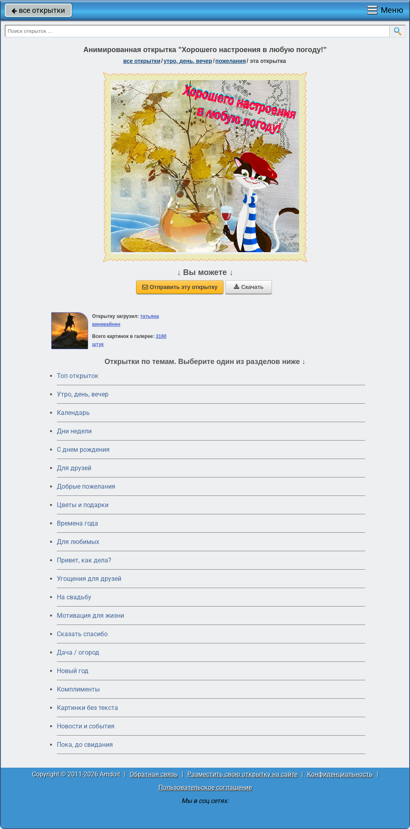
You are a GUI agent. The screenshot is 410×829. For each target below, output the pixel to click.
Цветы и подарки (83, 505)
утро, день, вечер (187, 61)
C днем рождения (83, 449)
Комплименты (78, 689)
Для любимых (78, 542)
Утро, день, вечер (83, 394)
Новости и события (86, 726)
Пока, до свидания (85, 744)
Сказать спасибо (82, 634)
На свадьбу (74, 597)
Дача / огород (78, 652)
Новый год (72, 671)
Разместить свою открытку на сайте (242, 774)
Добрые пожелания (86, 486)
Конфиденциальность (340, 774)
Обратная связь (154, 774)
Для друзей (74, 468)
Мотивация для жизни (90, 615)
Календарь (73, 413)
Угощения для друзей (89, 578)
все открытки (38, 10)
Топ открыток (77, 376)
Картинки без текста (87, 708)
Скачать (248, 287)
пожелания (230, 61)
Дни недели (74, 431)
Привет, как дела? (84, 560)
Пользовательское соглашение (205, 787)
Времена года (77, 523)
